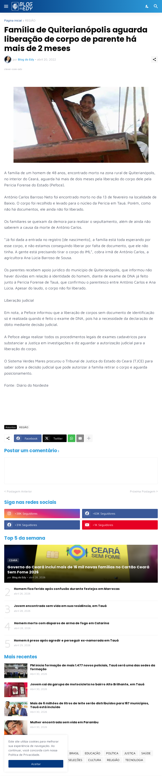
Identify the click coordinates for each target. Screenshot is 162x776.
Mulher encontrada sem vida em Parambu (64, 722)
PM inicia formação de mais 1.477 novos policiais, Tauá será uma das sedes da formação (92, 667)
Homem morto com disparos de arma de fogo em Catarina (61, 623)
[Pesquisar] (156, 6)
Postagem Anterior (19, 491)
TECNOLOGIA (134, 760)
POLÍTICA (112, 753)
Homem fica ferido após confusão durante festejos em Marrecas (67, 589)
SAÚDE (146, 753)
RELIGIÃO (113, 760)
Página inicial (13, 20)
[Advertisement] (81, 409)
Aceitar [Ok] (36, 764)
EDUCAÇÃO (92, 753)
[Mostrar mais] (89, 438)
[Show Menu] (6, 6)
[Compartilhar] (154, 59)
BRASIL (74, 753)
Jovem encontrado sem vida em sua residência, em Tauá (60, 606)
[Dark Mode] (147, 6)
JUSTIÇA (129, 753)
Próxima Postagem (142, 491)
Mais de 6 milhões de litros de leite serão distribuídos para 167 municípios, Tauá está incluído (89, 705)
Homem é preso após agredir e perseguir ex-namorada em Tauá (66, 640)
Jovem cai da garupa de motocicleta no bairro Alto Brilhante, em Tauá (87, 684)
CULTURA (94, 760)
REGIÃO (30, 20)
